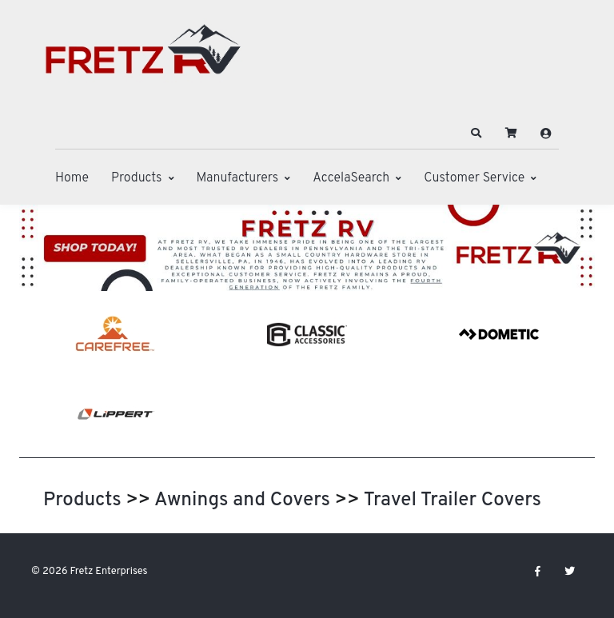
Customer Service (474, 178)
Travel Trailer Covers (452, 500)
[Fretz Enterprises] (143, 58)
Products (136, 178)
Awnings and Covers (242, 500)
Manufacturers (238, 178)
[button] (476, 133)
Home (72, 178)
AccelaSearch (351, 178)
